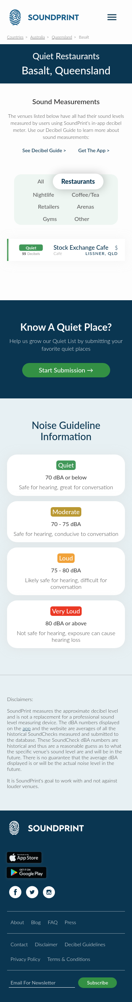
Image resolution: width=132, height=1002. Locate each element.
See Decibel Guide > (44, 150)
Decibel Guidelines (84, 944)
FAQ (53, 922)
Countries (15, 37)
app (27, 728)
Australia (37, 37)
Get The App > (93, 150)
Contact (19, 944)
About (17, 922)
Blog (35, 922)
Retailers (48, 206)
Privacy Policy (25, 959)
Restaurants (78, 181)
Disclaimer (46, 944)
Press (70, 922)
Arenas (85, 206)
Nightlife (43, 194)
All (40, 181)
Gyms (50, 218)
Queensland (62, 37)
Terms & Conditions (68, 959)
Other (81, 218)
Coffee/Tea (85, 194)
